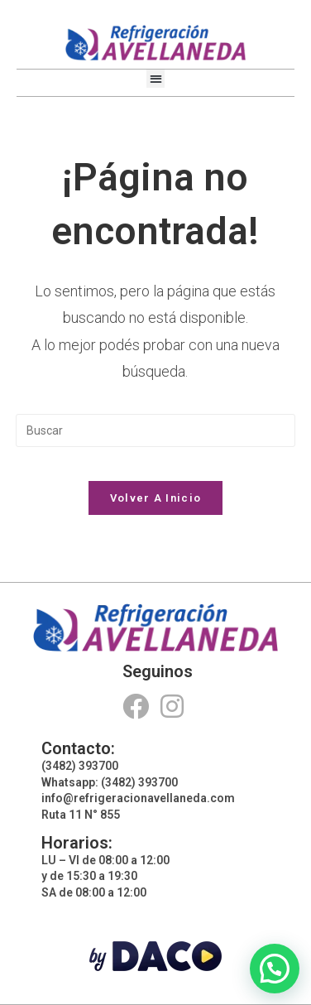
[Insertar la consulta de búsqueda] (155, 430)
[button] (155, 79)
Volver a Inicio (156, 498)
